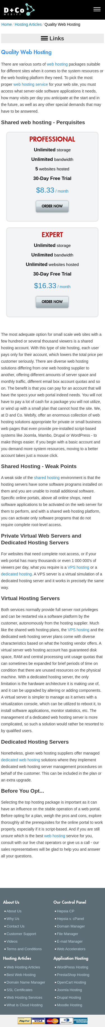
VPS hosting (78, 567)
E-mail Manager (70, 941)
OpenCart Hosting (71, 982)
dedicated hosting (16, 574)
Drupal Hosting (69, 997)
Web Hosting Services (24, 997)
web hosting (57, 64)
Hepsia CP (65, 911)
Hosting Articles (28, 24)
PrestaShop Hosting (73, 975)
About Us (13, 911)
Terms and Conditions (24, 949)
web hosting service (30, 84)
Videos (12, 941)
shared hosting (47, 477)
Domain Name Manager (25, 982)
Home (6, 24)
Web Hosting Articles (23, 967)
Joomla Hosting (69, 990)
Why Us (12, 919)
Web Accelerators (71, 949)
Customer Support (21, 934)
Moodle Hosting (69, 1005)
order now (52, 206)
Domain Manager (71, 926)
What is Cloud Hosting (24, 1005)
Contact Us (15, 926)
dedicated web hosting (20, 760)
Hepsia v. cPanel (70, 919)
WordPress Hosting (72, 967)
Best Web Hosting (21, 975)
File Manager (67, 934)
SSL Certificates (19, 990)
